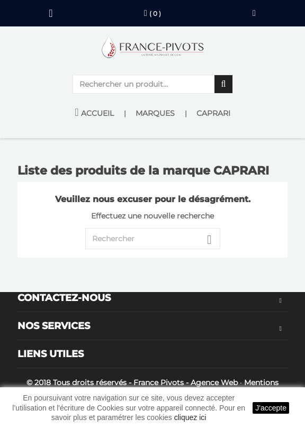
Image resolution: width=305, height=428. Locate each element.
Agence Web (214, 382)
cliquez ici (190, 417)
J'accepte (270, 408)
